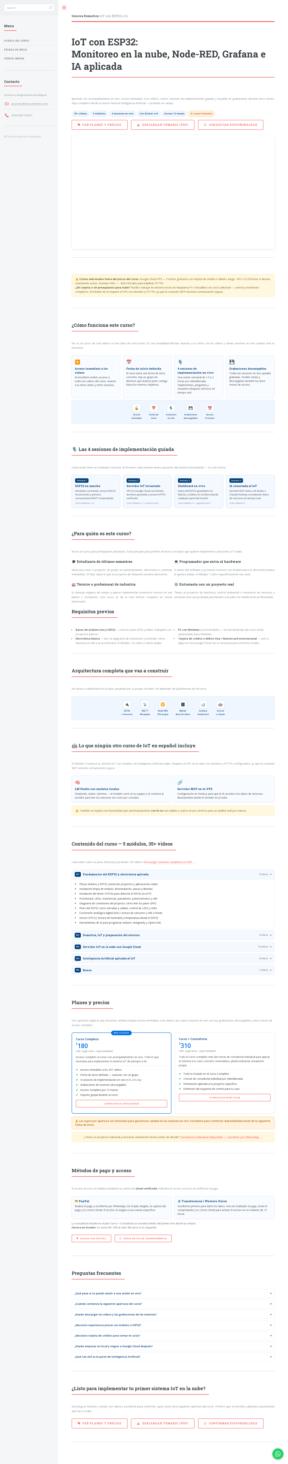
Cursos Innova (14, 58)
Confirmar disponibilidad (233, 1423)
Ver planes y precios (102, 125)
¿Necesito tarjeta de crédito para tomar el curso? (107, 1335)
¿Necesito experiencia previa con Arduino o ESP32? (108, 1325)
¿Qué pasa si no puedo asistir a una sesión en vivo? (108, 1293)
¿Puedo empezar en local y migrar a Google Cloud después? (114, 1346)
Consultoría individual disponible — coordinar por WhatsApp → (221, 1137)
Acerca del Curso (16, 40)
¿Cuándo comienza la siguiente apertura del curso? (108, 1304)
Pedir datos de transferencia (145, 1238)
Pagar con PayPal (92, 1238)
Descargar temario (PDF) (164, 125)
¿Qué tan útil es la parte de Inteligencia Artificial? (107, 1356)
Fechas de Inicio (15, 49)
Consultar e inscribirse (121, 1103)
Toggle (64, 7)
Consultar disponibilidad (232, 125)
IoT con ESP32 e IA (100, 16)
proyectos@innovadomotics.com (29, 103)
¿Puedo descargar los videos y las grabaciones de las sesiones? (116, 1314)
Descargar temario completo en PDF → (169, 862)
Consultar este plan (224, 1097)
